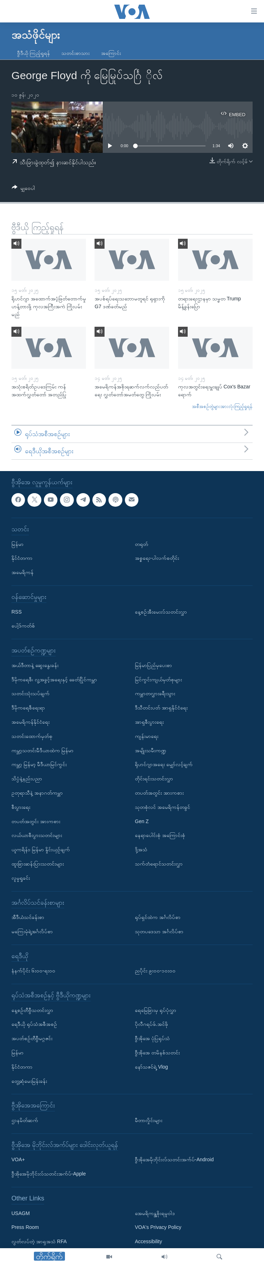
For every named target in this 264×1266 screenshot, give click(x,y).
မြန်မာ (17, 544)
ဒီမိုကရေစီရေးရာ (28, 707)
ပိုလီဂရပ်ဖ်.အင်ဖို (151, 1024)
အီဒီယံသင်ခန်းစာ (27, 917)
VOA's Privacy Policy (158, 1227)
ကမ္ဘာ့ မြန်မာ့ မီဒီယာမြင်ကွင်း (39, 765)
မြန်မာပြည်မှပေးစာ (153, 665)
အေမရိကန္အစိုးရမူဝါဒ (155, 1213)
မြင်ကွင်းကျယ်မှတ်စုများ (158, 679)
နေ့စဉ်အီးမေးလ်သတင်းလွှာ (161, 612)
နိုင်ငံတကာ (21, 558)
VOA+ (18, 1160)
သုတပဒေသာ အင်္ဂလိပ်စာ (159, 931)
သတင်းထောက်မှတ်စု (31, 736)
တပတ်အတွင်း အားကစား (35, 821)
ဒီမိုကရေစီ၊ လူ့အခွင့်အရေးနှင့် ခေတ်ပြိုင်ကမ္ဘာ (54, 679)
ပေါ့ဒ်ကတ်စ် (23, 626)
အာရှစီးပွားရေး (149, 722)
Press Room (25, 1227)
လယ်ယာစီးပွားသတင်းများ (36, 835)
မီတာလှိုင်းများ (148, 1120)
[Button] (23, 189)
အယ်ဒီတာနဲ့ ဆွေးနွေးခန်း (35, 665)
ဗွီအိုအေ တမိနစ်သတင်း (157, 1052)
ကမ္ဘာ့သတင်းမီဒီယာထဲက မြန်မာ (42, 750)
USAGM (20, 1213)
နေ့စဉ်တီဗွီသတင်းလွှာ (32, 1010)
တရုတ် (141, 544)
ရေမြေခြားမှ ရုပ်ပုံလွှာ (155, 1010)
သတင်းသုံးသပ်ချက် (30, 694)
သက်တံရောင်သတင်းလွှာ (159, 864)
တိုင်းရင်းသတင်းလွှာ (154, 778)
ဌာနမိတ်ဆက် (24, 1120)
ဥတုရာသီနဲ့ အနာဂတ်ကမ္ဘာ (37, 793)
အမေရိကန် (22, 572)
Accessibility (148, 1241)
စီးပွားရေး (20, 807)
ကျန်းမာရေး (146, 736)
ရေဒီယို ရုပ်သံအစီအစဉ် (34, 1024)
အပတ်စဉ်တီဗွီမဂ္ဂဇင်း (31, 1039)
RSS (16, 612)
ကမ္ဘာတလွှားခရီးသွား (155, 694)
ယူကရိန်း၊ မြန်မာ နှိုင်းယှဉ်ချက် (40, 849)
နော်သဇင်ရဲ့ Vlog (151, 1067)
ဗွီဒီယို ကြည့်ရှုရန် (33, 53)
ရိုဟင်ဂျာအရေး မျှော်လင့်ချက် (164, 765)
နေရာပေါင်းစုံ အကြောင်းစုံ (160, 835)
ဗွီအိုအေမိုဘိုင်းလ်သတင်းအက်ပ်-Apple (48, 1174)
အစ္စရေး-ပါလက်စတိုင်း (157, 558)
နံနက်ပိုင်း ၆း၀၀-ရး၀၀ (33, 971)
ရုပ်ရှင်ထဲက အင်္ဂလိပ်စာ (158, 917)
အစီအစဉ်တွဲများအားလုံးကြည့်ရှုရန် (222, 406)
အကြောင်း (111, 53)
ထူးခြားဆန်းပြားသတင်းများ (37, 864)
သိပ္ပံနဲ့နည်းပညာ (26, 778)
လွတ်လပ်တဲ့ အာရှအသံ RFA (39, 1241)
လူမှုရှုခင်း (20, 878)
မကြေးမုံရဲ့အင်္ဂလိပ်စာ (32, 931)
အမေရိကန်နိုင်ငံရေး (30, 722)
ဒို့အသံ (141, 849)
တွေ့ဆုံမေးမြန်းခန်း (29, 1081)
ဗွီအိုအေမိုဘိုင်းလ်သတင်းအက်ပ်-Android (174, 1160)
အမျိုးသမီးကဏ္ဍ (150, 750)
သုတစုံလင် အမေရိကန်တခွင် (162, 807)
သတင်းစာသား (75, 53)
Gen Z (142, 821)
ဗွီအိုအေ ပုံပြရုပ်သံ (152, 1039)
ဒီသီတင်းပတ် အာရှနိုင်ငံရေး (161, 707)
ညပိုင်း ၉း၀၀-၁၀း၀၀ (155, 971)
